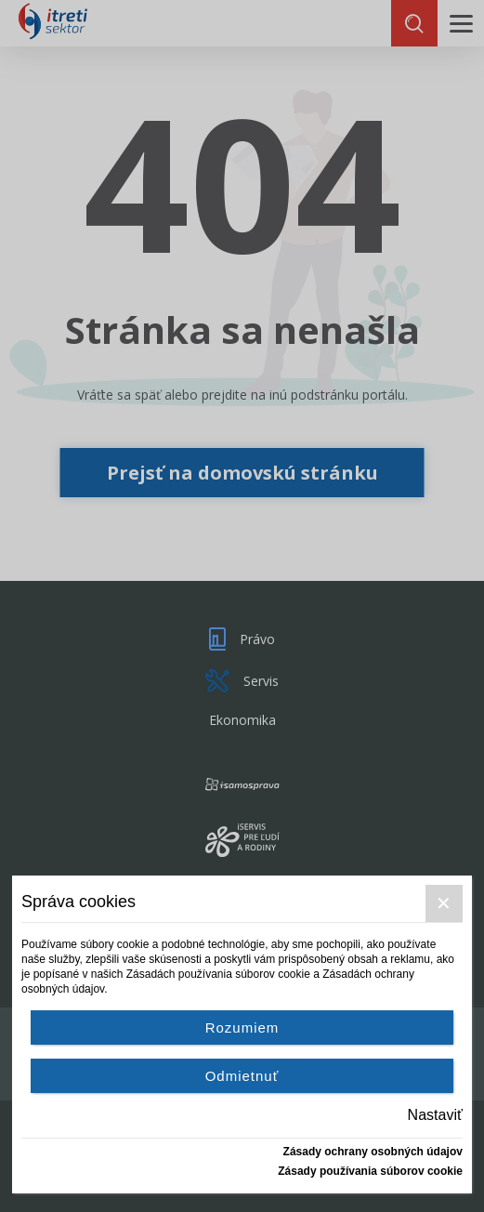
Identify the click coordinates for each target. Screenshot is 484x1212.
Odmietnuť (242, 1076)
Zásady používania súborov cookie (370, 1171)
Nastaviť (435, 1115)
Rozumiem (242, 1027)
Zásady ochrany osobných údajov (373, 1151)
